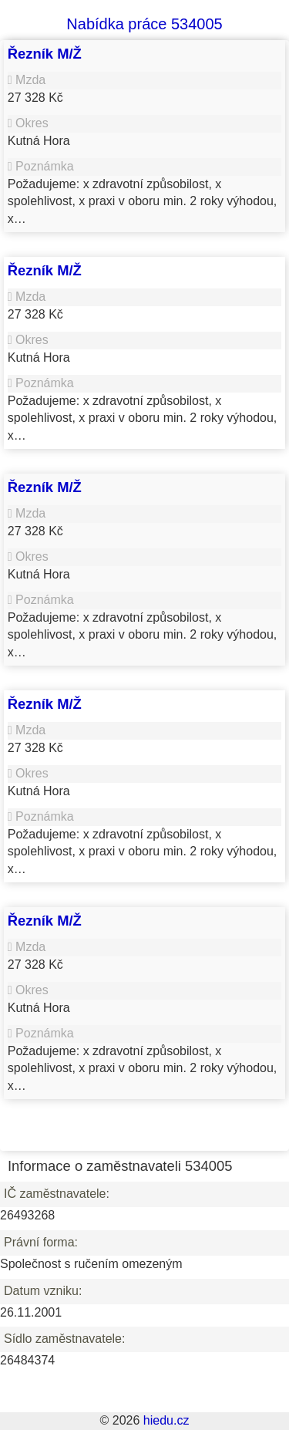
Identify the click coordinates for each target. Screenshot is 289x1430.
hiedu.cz (166, 1420)
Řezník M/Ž (45, 54)
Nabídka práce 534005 (144, 23)
